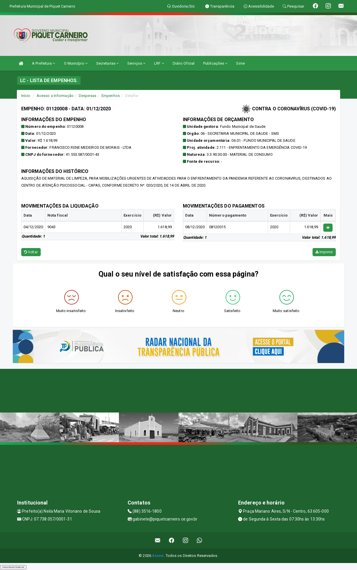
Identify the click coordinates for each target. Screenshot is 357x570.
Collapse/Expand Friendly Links (13, 567)
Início (26, 95)
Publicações (215, 63)
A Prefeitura (43, 63)
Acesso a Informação (55, 95)
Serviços (136, 63)
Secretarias (107, 63)
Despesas (87, 95)
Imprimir (324, 252)
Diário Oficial (183, 63)
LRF (159, 63)
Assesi (158, 555)
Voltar (31, 252)
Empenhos (110, 95)
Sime (240, 63)
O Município (76, 63)
